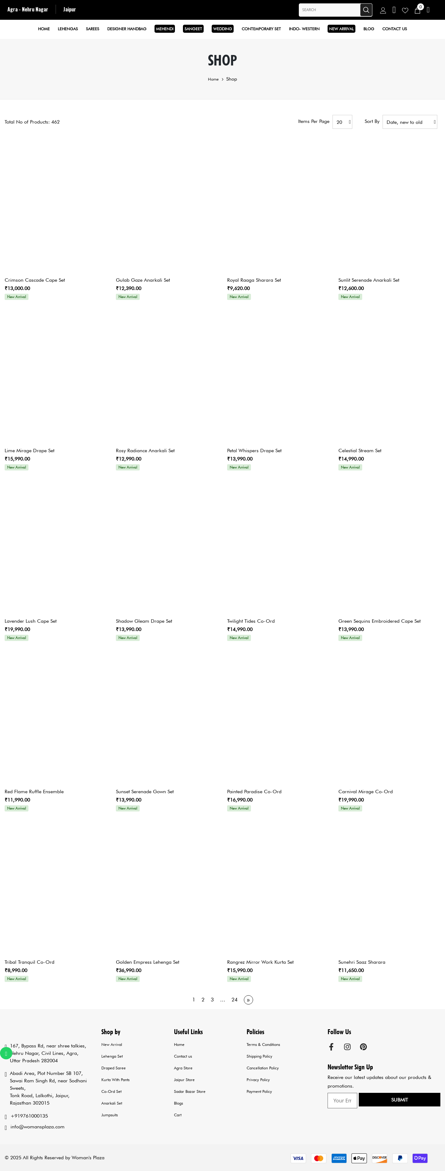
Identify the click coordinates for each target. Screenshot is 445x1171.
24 (234, 999)
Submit (421, 1101)
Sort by (372, 121)
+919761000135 (29, 1116)
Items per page (313, 121)
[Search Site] (329, 9)
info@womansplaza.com (38, 1127)
